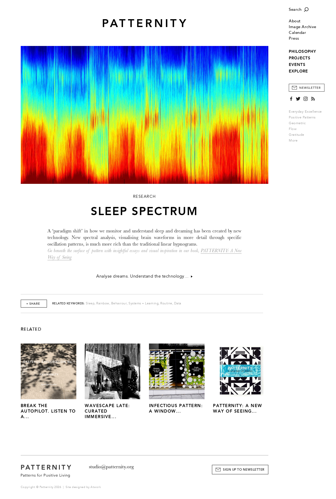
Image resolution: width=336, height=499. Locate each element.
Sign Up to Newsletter (243, 470)
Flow (292, 129)
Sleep (90, 303)
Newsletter (310, 88)
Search (295, 9)
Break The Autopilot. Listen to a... (48, 411)
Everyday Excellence (305, 112)
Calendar (297, 32)
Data (177, 303)
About (295, 21)
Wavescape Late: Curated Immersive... (107, 411)
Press (294, 38)
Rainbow (102, 303)
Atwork (95, 487)
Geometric (297, 123)
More (295, 140)
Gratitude (296, 135)
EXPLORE (298, 71)
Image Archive (302, 27)
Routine (166, 303)
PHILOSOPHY (302, 51)
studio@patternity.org (111, 467)
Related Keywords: (68, 303)
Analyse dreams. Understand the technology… (144, 276)
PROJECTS (300, 58)
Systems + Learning (143, 303)
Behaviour (119, 303)
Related (31, 329)
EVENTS (297, 64)
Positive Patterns (302, 117)
